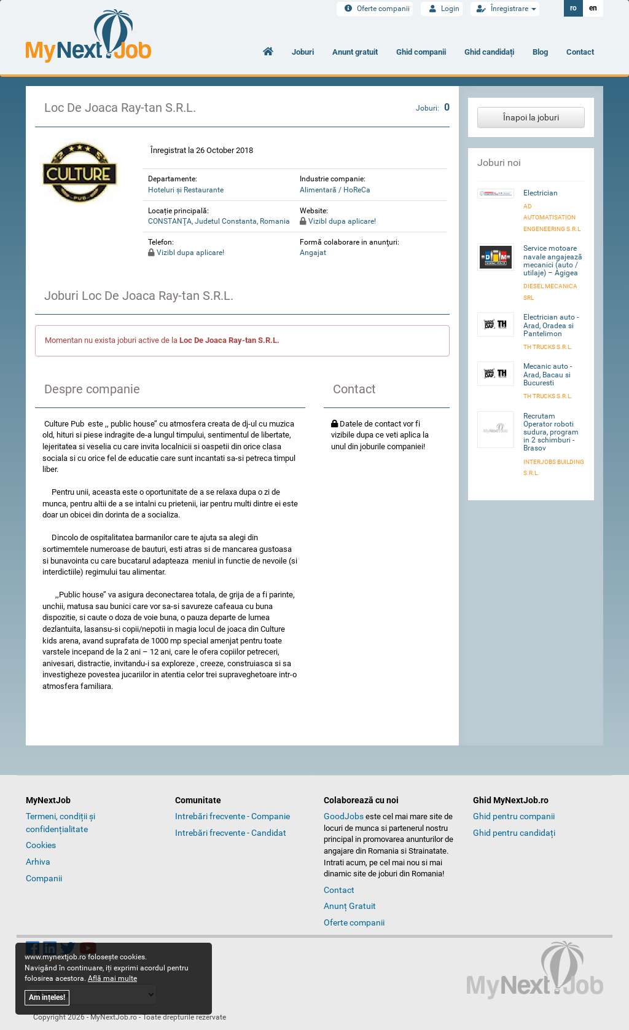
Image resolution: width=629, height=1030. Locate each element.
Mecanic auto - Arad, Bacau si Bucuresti (547, 374)
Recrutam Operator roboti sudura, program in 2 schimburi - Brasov (551, 432)
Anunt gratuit (355, 52)
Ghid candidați (489, 52)
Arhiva (38, 862)
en (593, 8)
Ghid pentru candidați (514, 833)
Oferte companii (375, 8)
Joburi (303, 52)
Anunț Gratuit (350, 906)
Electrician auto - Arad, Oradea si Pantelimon (551, 325)
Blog (540, 52)
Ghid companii (421, 52)
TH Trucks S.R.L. (547, 347)
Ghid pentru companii (514, 816)
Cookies (41, 845)
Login (441, 8)
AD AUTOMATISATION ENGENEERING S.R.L (551, 217)
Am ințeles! (47, 997)
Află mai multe (112, 978)
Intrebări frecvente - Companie (232, 816)
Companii (44, 878)
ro (573, 8)
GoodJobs (344, 816)
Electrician (540, 193)
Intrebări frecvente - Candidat (230, 833)
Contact (580, 52)
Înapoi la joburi (531, 117)
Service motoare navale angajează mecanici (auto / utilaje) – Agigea (552, 260)
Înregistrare (505, 8)
